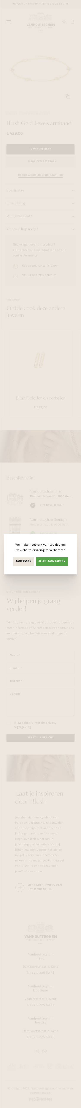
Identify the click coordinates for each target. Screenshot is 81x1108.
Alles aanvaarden (51, 561)
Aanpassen (24, 561)
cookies (54, 545)
